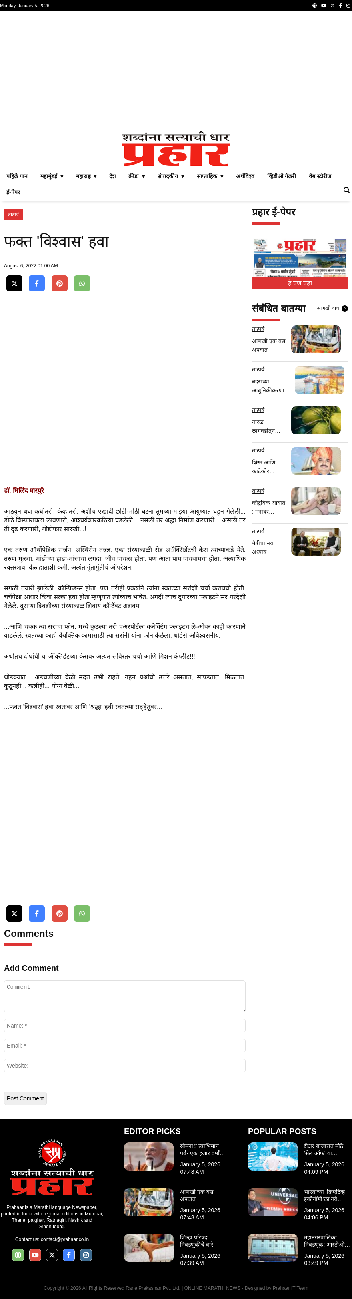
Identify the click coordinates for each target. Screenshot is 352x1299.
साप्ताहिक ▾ (210, 176)
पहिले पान (17, 176)
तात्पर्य (13, 214)
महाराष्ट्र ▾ (86, 176)
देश (112, 176)
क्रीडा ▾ (136, 176)
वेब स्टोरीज (320, 176)
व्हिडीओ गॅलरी (281, 176)
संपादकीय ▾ (171, 176)
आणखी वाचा (332, 308)
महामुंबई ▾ (51, 176)
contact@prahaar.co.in (65, 1239)
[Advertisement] (176, 71)
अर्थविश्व (245, 176)
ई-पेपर (13, 192)
